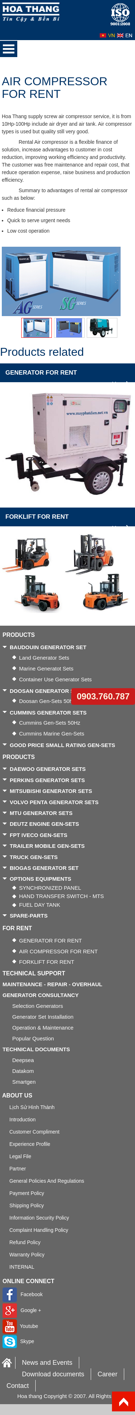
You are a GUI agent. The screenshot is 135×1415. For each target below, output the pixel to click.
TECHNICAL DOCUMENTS (36, 1049)
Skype (18, 1341)
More (121, 383)
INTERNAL (21, 1267)
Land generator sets (44, 658)
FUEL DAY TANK (39, 905)
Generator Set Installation (42, 1017)
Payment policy (26, 1193)
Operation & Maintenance (42, 1027)
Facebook (22, 1294)
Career (107, 1374)
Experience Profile (29, 1144)
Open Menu (8, 49)
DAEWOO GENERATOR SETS (48, 769)
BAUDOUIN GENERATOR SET (48, 647)
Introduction (22, 1119)
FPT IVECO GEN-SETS (38, 835)
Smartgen (24, 1082)
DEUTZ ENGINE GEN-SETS (44, 824)
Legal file (20, 1156)
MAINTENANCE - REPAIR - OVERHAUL (52, 984)
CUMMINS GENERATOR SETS (48, 712)
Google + (22, 1310)
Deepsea (23, 1060)
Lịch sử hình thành (32, 1107)
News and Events (47, 1362)
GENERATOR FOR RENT (41, 372)
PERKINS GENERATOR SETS (47, 780)
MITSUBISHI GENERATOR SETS (51, 791)
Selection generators (37, 1006)
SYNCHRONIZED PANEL (50, 888)
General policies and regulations (46, 1181)
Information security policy (39, 1218)
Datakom (23, 1071)
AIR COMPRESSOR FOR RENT (58, 951)
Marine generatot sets (46, 668)
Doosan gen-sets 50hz (47, 701)
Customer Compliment (34, 1132)
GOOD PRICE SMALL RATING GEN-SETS (62, 745)
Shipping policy (26, 1205)
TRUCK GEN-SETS (34, 857)
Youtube (20, 1326)
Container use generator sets (55, 679)
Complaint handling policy (38, 1230)
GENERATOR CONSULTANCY (40, 995)
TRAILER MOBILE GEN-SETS (47, 846)
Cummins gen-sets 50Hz (49, 723)
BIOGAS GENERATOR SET (44, 868)
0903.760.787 (103, 696)
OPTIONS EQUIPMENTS (40, 879)
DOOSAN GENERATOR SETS (47, 691)
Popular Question (33, 1038)
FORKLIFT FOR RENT (37, 516)
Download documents (53, 1374)
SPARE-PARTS (29, 916)
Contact (17, 1385)
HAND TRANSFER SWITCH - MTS (61, 896)
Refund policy (24, 1242)
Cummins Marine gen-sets (51, 733)
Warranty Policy (27, 1254)
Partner (17, 1169)
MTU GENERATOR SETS (41, 813)
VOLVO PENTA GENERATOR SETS (54, 802)
